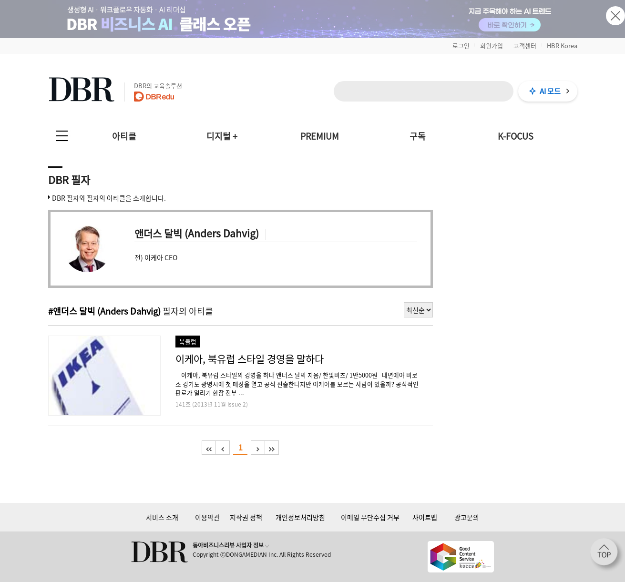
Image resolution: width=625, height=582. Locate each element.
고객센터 (524, 45)
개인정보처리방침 (300, 517)
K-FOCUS (515, 136)
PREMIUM (319, 136)
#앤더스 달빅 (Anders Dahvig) (104, 311)
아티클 (124, 136)
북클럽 (187, 341)
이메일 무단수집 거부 (370, 517)
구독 (418, 136)
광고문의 (466, 517)
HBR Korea (562, 45)
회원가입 (491, 45)
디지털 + (221, 136)
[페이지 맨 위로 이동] (607, 554)
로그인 (461, 45)
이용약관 (207, 517)
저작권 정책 (246, 517)
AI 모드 (550, 91)
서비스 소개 (162, 517)
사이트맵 (424, 517)
